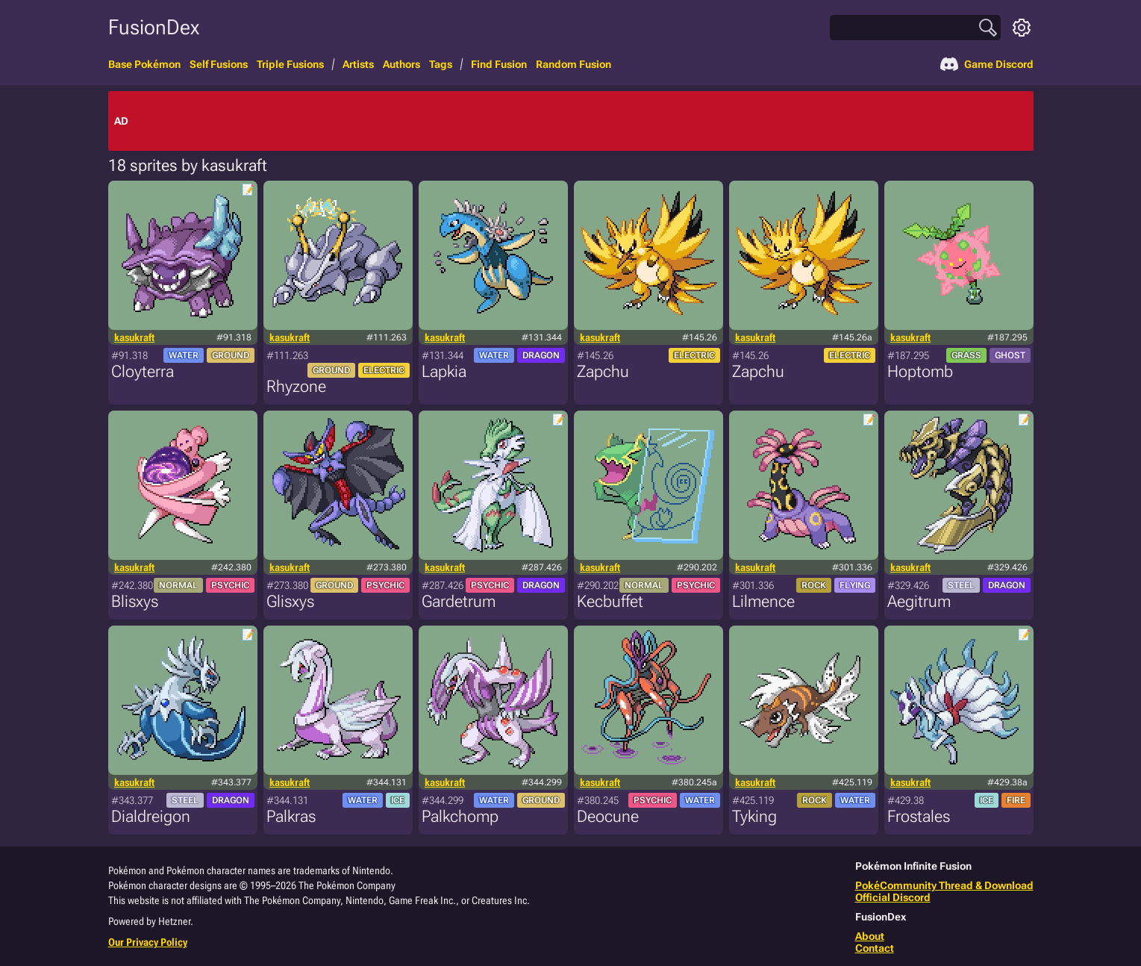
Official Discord (893, 897)
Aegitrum (919, 601)
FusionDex (153, 27)
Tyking (754, 816)
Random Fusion (573, 64)
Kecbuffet (610, 601)
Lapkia (444, 371)
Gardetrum (459, 601)
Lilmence (763, 601)
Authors (401, 64)
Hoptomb (920, 371)
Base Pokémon (144, 64)
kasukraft (134, 337)
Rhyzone (296, 386)
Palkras (291, 816)
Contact (874, 948)
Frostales (918, 816)
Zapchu (603, 371)
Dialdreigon (150, 816)
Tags (440, 64)
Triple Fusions (290, 64)
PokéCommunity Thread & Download (944, 885)
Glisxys (290, 601)
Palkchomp (460, 816)
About (869, 936)
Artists (358, 64)
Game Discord (987, 64)
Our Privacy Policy (147, 942)
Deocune (608, 816)
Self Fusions (219, 64)
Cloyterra (142, 371)
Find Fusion (499, 64)
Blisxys (134, 601)
